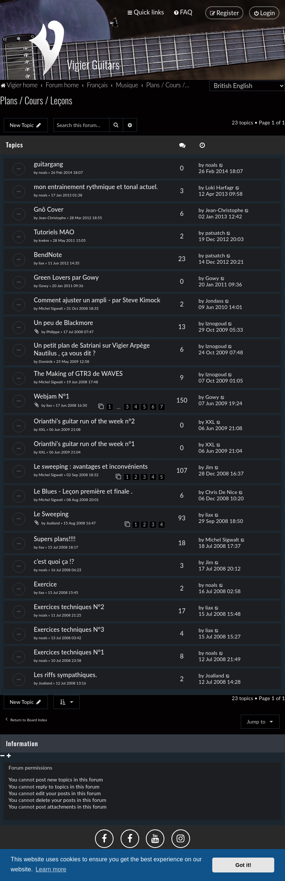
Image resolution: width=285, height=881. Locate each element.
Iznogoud (215, 321)
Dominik (46, 359)
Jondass (214, 299)
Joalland (53, 521)
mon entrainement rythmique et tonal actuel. (96, 185)
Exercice (45, 582)
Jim (209, 465)
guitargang (48, 162)
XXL (42, 427)
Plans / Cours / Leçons (36, 98)
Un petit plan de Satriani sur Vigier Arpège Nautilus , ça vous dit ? (92, 347)
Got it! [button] (243, 865)
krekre (44, 239)
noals (43, 171)
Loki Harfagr (219, 186)
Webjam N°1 (52, 394)
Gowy (43, 284)
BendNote (48, 253)
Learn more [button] (51, 869)
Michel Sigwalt (51, 306)
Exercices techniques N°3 (69, 627)
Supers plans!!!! (55, 537)
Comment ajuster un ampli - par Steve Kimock (97, 298)
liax (41, 261)
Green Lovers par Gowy (66, 275)
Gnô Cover (48, 208)
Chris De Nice (221, 490)
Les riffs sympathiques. (65, 673)
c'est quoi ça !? (54, 559)
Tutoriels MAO (54, 230)
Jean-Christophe (52, 216)
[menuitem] (182, 12)
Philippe (53, 330)
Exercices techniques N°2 (69, 605)
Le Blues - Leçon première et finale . (83, 489)
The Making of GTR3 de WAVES (78, 372)
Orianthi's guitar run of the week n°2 (84, 419)
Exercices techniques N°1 (69, 650)
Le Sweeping (51, 512)
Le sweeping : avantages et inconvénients (92, 464)
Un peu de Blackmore (63, 321)
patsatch (215, 231)
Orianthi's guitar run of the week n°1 (84, 442)
